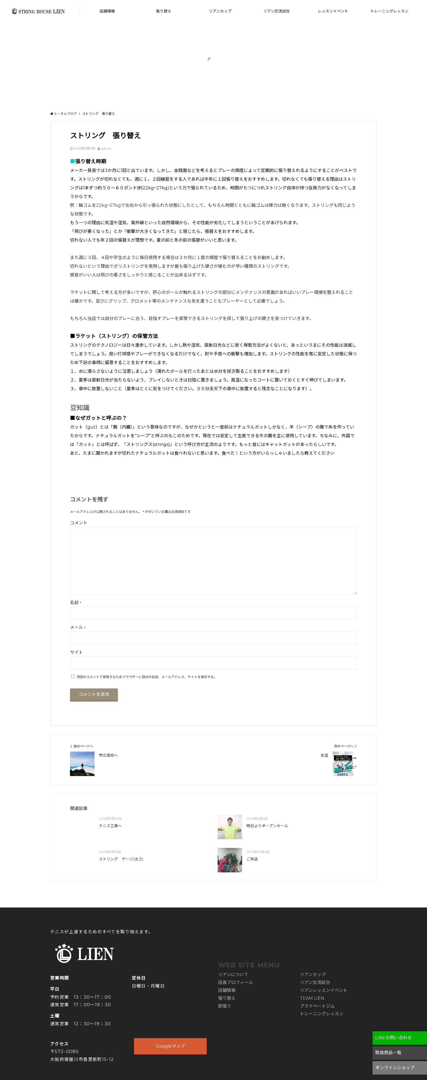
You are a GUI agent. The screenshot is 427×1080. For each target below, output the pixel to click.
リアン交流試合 (276, 11)
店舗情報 (107, 11)
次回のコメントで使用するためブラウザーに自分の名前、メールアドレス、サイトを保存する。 (147, 677)
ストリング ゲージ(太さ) (121, 859)
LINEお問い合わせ (393, 1037)
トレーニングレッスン (389, 11)
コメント (78, 522)
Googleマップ (170, 1046)
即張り (224, 1006)
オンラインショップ (394, 1067)
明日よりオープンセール (267, 825)
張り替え (163, 11)
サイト (76, 652)
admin (106, 148)
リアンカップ (220, 11)
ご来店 (252, 859)
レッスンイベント (333, 11)
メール (78, 627)
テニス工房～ (110, 825)
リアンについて (233, 974)
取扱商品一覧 (388, 1052)
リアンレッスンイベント (323, 990)
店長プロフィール (235, 982)
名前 (75, 602)
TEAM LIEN (312, 998)
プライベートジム (317, 1006)
